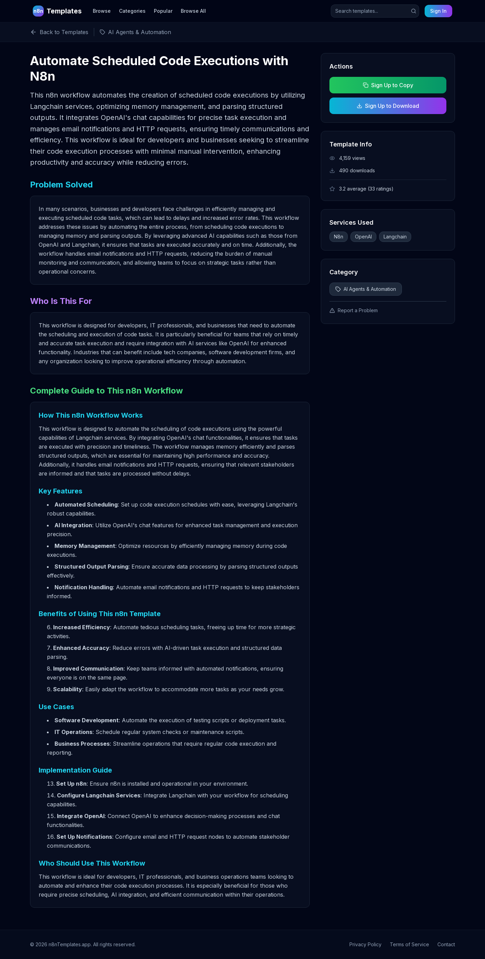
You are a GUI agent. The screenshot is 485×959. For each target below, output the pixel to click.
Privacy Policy (365, 944)
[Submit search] (413, 11)
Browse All (193, 11)
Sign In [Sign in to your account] (438, 11)
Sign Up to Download (388, 105)
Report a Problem (353, 310)
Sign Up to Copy (388, 85)
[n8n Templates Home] (57, 11)
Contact (446, 944)
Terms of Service (409, 944)
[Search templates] (375, 11)
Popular (163, 11)
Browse (102, 11)
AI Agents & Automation (365, 289)
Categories (132, 11)
